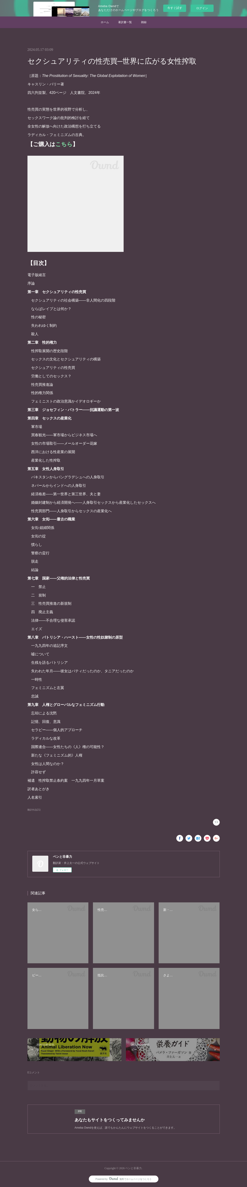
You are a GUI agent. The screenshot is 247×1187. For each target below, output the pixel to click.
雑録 (144, 22)
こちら (64, 144)
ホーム (105, 22)
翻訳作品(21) (34, 810)
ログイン (202, 8)
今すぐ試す (174, 8)
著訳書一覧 (125, 22)
